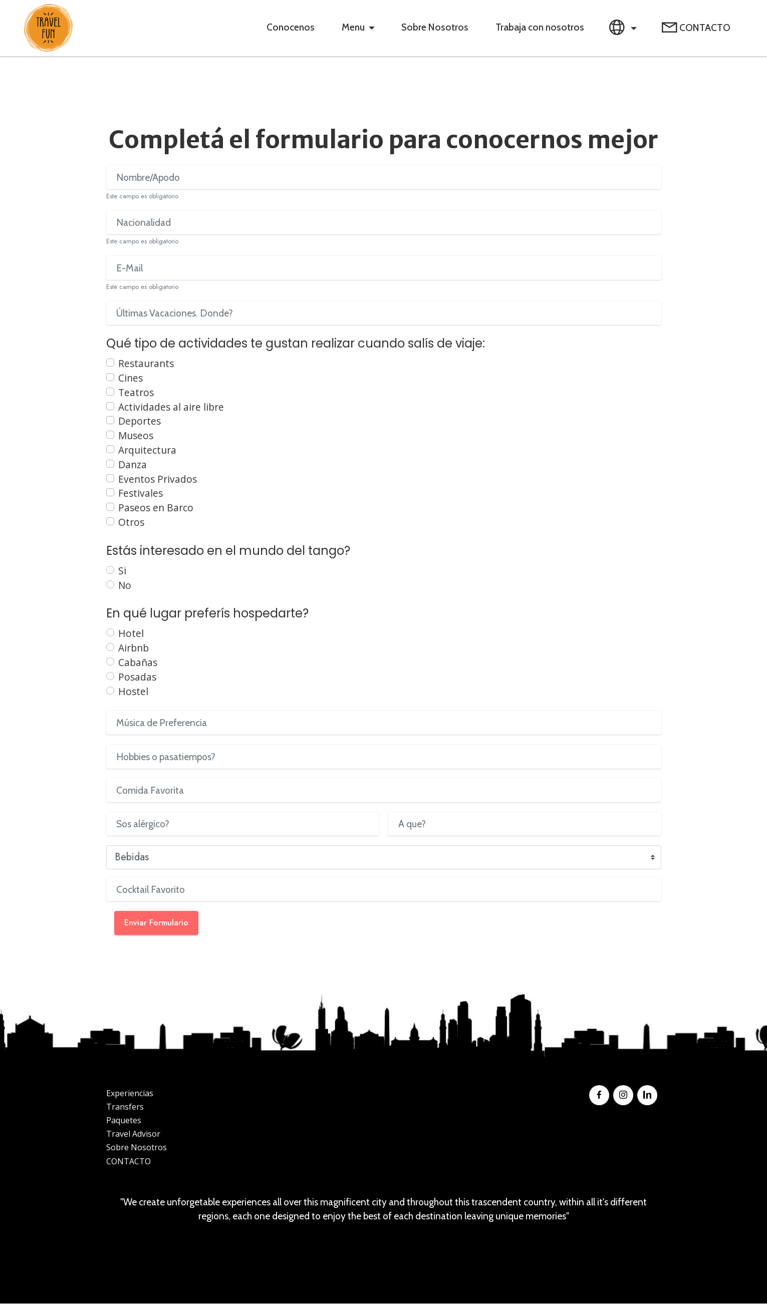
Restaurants (146, 364)
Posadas (137, 677)
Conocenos (290, 28)
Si (122, 571)
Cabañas (137, 663)
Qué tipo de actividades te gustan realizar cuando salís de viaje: (295, 344)
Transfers (125, 1107)
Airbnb (133, 648)
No (124, 585)
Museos (135, 436)
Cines (130, 378)
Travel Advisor (133, 1134)
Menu (352, 28)
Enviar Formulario (156, 923)
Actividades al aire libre (171, 407)
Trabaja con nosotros (538, 28)
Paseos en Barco (155, 508)
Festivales (140, 493)
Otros (131, 522)
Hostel (133, 691)
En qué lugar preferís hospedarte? (207, 613)
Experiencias (129, 1093)
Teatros (136, 393)
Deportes (139, 421)
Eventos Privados (157, 479)
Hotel (131, 633)
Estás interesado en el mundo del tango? (228, 551)
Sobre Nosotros (433, 28)
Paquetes (123, 1120)
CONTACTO (696, 28)
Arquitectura (147, 450)
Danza (132, 465)
